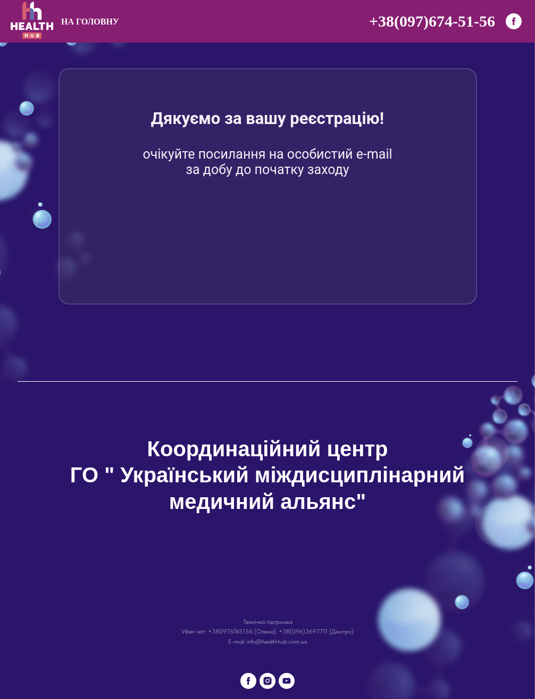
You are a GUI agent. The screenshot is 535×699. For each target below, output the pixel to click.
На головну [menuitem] (90, 21)
